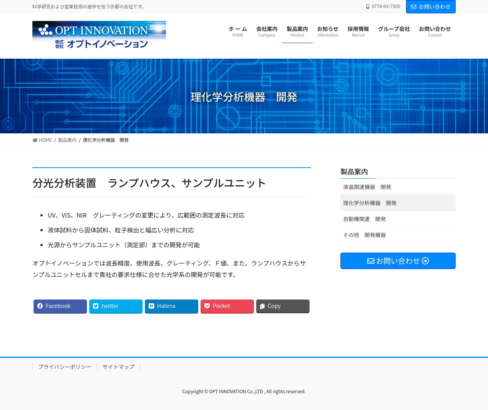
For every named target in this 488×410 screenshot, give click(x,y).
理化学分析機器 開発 (369, 203)
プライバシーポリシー (65, 366)
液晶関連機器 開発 (367, 187)
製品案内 (354, 171)
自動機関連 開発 (364, 219)
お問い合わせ (431, 6)
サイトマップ (119, 366)
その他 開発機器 (364, 235)
